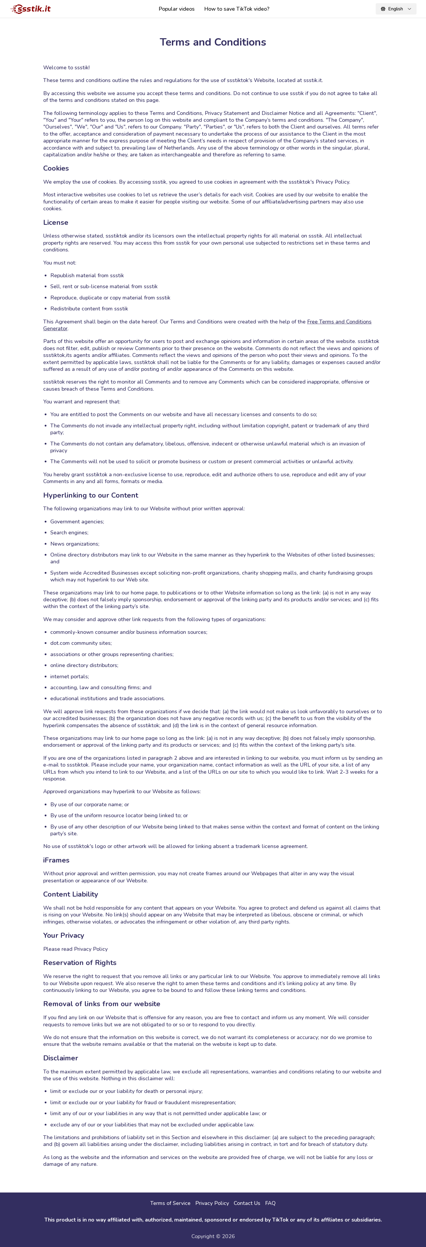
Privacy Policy (212, 1203)
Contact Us (247, 1203)
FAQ (270, 1203)
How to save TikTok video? (237, 8)
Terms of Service (170, 1203)
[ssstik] (30, 9)
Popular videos (177, 8)
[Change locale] (396, 9)
